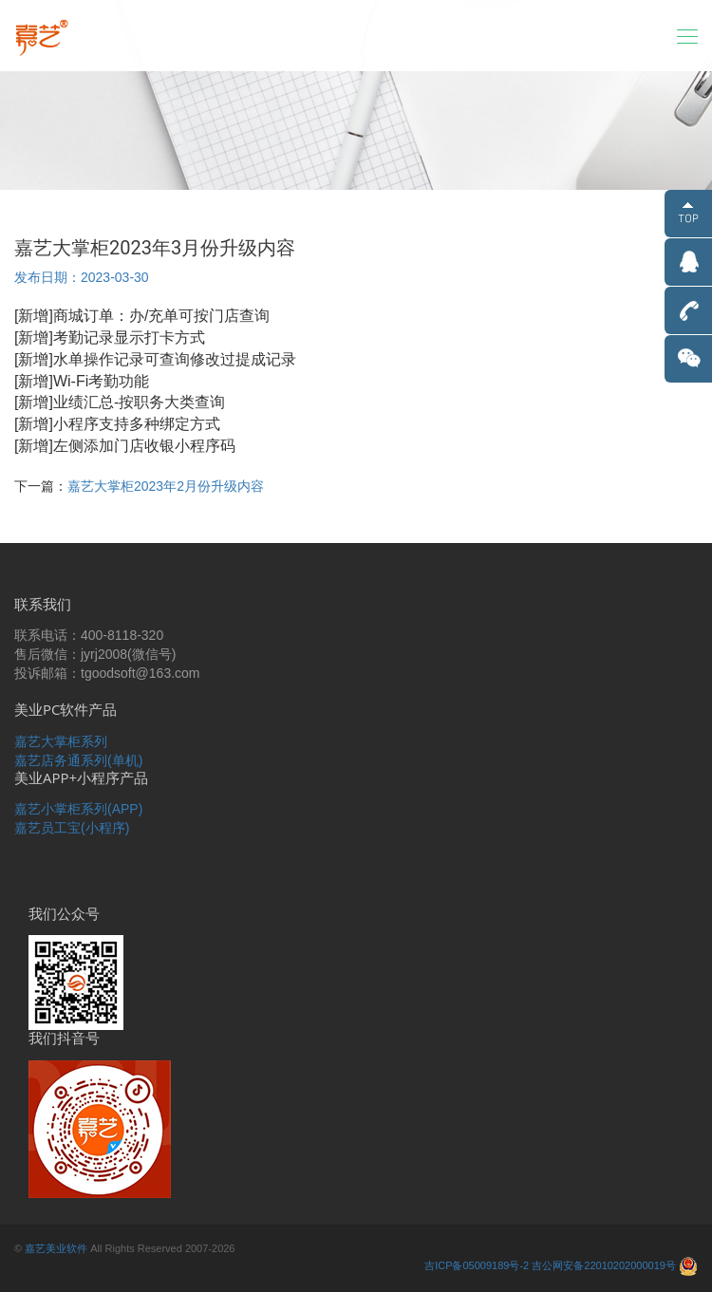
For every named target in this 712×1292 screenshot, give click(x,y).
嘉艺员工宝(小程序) (71, 827)
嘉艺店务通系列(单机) (78, 760)
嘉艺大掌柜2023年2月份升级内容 (165, 486)
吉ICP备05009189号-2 (476, 1265)
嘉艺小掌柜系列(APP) (78, 808)
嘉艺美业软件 (56, 1248)
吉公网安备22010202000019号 (604, 1265)
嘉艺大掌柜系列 (60, 741)
